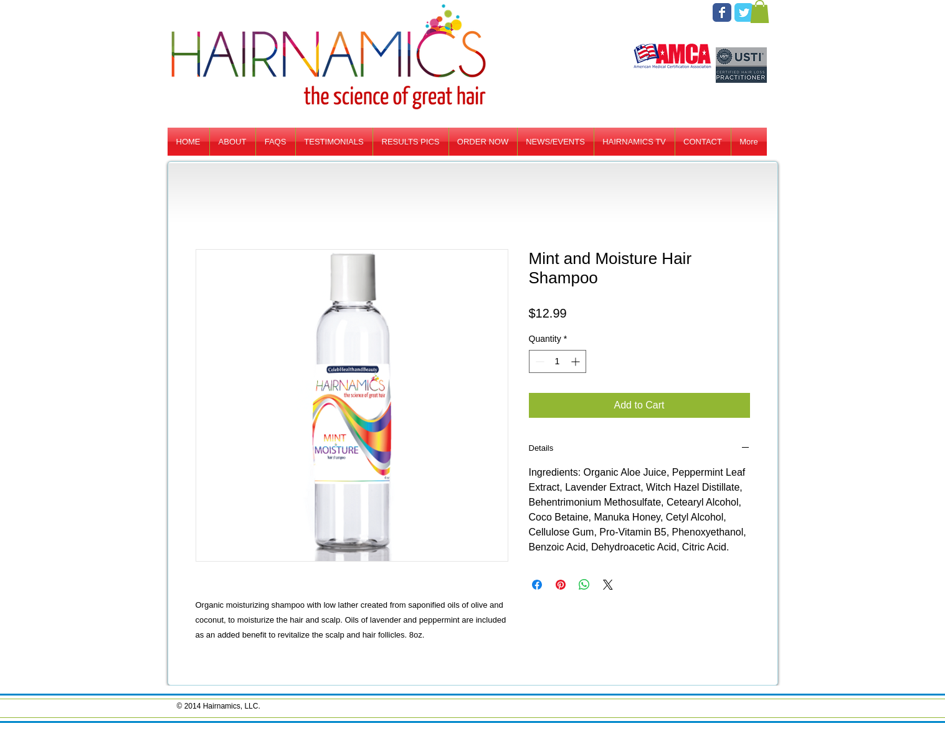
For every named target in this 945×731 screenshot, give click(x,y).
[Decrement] (538, 361)
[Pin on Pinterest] (560, 584)
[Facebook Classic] (722, 12)
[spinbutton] (557, 361)
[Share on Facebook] (536, 584)
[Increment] (576, 361)
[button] (759, 11)
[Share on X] (608, 584)
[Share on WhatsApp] (584, 584)
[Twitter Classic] (743, 12)
